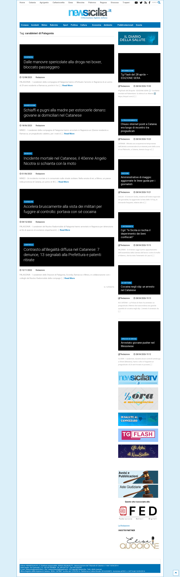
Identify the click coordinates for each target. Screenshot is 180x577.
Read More (67, 85)
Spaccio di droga (129, 339)
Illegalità (28, 201)
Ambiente (108, 25)
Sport (65, 25)
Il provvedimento (129, 120)
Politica (74, 25)
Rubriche (54, 25)
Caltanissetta (58, 2)
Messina (80, 2)
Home (22, 2)
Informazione (128, 70)
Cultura (83, 25)
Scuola (139, 25)
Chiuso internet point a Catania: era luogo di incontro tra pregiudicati (139, 127)
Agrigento (44, 2)
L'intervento (127, 226)
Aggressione (29, 105)
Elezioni (125, 173)
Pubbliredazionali (125, 25)
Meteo (44, 25)
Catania (32, 2)
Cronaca (25, 25)
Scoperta (28, 57)
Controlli (28, 244)
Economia (96, 25)
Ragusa (103, 2)
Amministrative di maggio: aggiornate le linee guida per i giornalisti (138, 181)
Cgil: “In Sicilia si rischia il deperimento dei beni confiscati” (135, 234)
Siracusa (115, 2)
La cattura (126, 283)
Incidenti (35, 25)
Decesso (28, 153)
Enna (70, 2)
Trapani (126, 2)
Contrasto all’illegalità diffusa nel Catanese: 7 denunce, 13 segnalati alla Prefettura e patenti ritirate (62, 254)
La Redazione (124, 526)
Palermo (92, 2)
